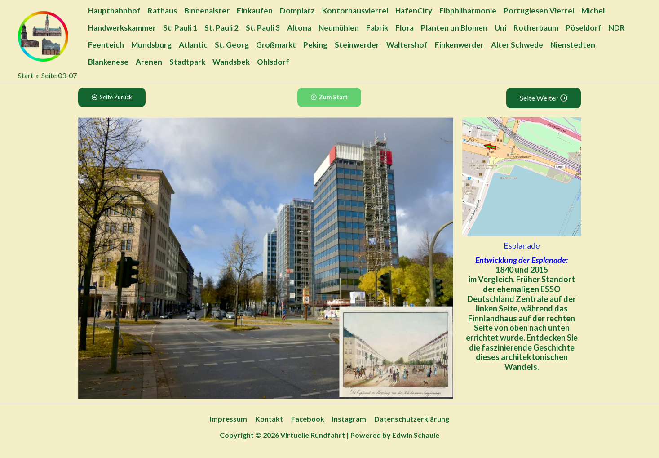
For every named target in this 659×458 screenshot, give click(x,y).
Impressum (230, 418)
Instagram (349, 418)
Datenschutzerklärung (410, 418)
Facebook (307, 418)
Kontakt (270, 418)
